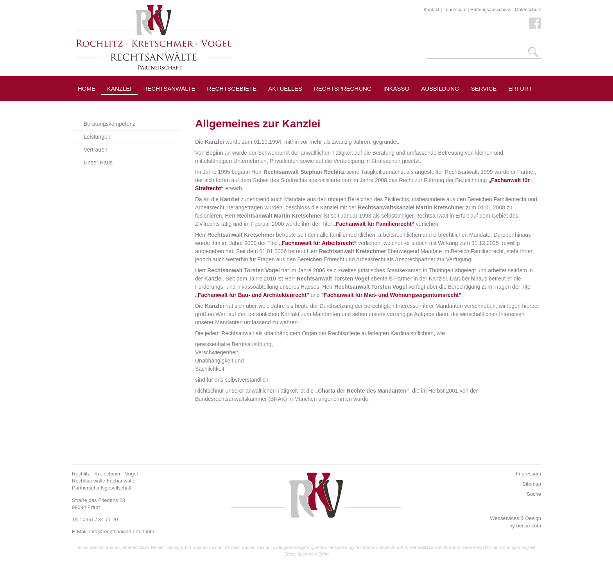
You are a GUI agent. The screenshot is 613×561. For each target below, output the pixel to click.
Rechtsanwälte (169, 88)
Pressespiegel (167, 106)
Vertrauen (96, 150)
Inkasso (397, 88)
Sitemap (531, 484)
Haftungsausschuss (490, 10)
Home (86, 88)
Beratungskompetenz (109, 124)
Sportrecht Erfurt (313, 554)
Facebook (535, 23)
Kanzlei (119, 88)
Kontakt (431, 10)
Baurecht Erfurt (208, 547)
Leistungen (97, 137)
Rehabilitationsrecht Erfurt (434, 547)
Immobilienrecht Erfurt (99, 547)
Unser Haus (98, 162)
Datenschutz (528, 10)
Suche (534, 494)
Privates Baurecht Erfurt (248, 547)
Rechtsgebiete (232, 88)
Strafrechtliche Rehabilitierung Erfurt (157, 547)
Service (484, 88)
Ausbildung (440, 88)
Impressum (454, 10)
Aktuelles (285, 88)
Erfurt (520, 88)
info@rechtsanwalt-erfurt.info (121, 531)
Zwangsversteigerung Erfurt (299, 547)
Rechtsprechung (343, 88)
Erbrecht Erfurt (393, 547)
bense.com (528, 526)
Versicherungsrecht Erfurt (352, 547)
